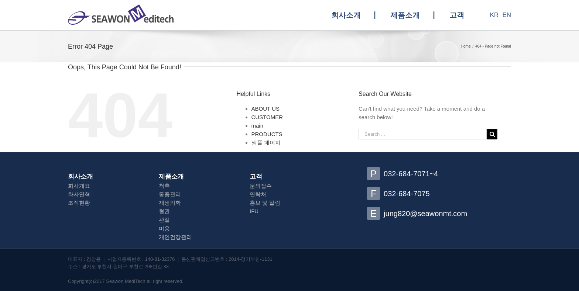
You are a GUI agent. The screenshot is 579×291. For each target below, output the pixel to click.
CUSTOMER (267, 117)
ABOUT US (265, 108)
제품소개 (171, 176)
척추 (164, 186)
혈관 (164, 211)
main (257, 125)
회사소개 (80, 176)
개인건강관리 (175, 237)
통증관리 (170, 194)
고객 (256, 176)
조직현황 (79, 203)
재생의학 (170, 203)
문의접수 (261, 186)
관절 (164, 219)
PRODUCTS (266, 134)
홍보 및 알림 (265, 203)
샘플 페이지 (266, 142)
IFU (254, 211)
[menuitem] (353, 15)
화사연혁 (79, 194)
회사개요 (79, 186)
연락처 (258, 194)
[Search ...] (423, 134)
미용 (164, 228)
